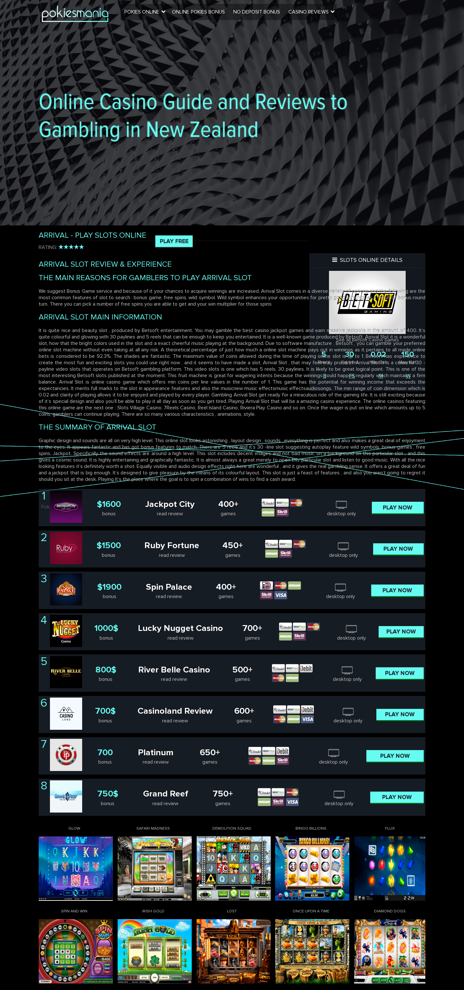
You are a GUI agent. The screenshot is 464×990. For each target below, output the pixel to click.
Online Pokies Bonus (205, 14)
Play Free (174, 241)
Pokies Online (149, 14)
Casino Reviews (314, 14)
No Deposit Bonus (262, 14)
